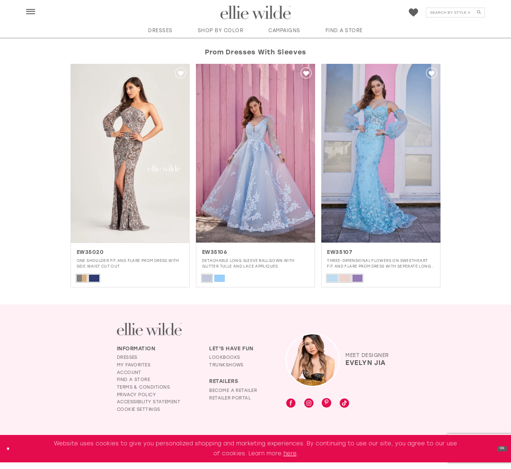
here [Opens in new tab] (290, 460)
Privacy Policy (136, 400)
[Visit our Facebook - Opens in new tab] (291, 410)
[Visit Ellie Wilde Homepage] (149, 335)
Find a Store (133, 386)
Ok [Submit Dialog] (498, 455)
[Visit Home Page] (255, 13)
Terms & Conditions (143, 393)
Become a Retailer (233, 397)
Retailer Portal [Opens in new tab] (230, 404)
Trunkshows (226, 371)
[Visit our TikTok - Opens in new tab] (344, 410)
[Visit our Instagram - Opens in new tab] (309, 410)
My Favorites (134, 371)
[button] (30, 12)
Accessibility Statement (149, 408)
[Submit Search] (479, 13)
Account (129, 378)
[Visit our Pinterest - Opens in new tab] (326, 410)
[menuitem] (30, 12)
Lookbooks (224, 363)
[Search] (455, 13)
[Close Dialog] (10, 455)
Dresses (127, 363)
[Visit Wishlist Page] (413, 12)
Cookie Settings (138, 415)
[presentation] (130, 153)
